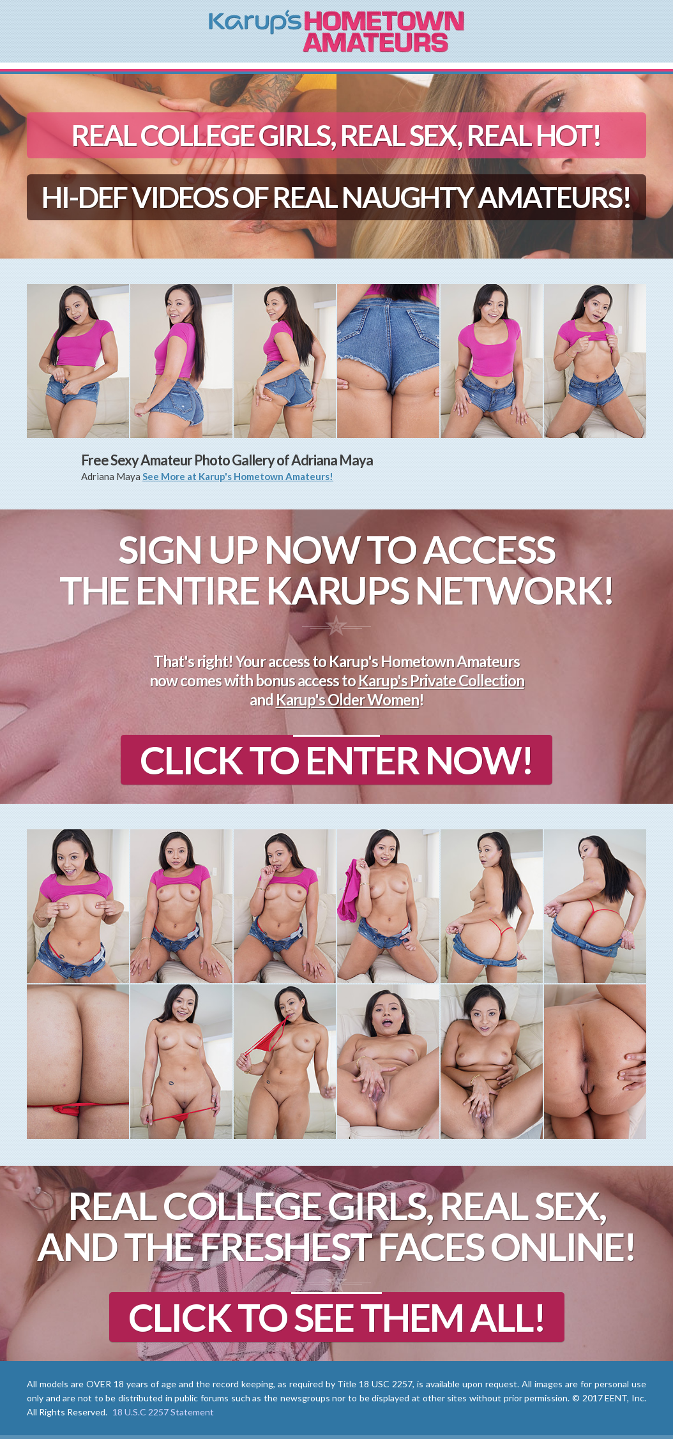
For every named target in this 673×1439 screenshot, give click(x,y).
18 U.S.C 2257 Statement (163, 1411)
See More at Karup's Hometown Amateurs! (237, 476)
